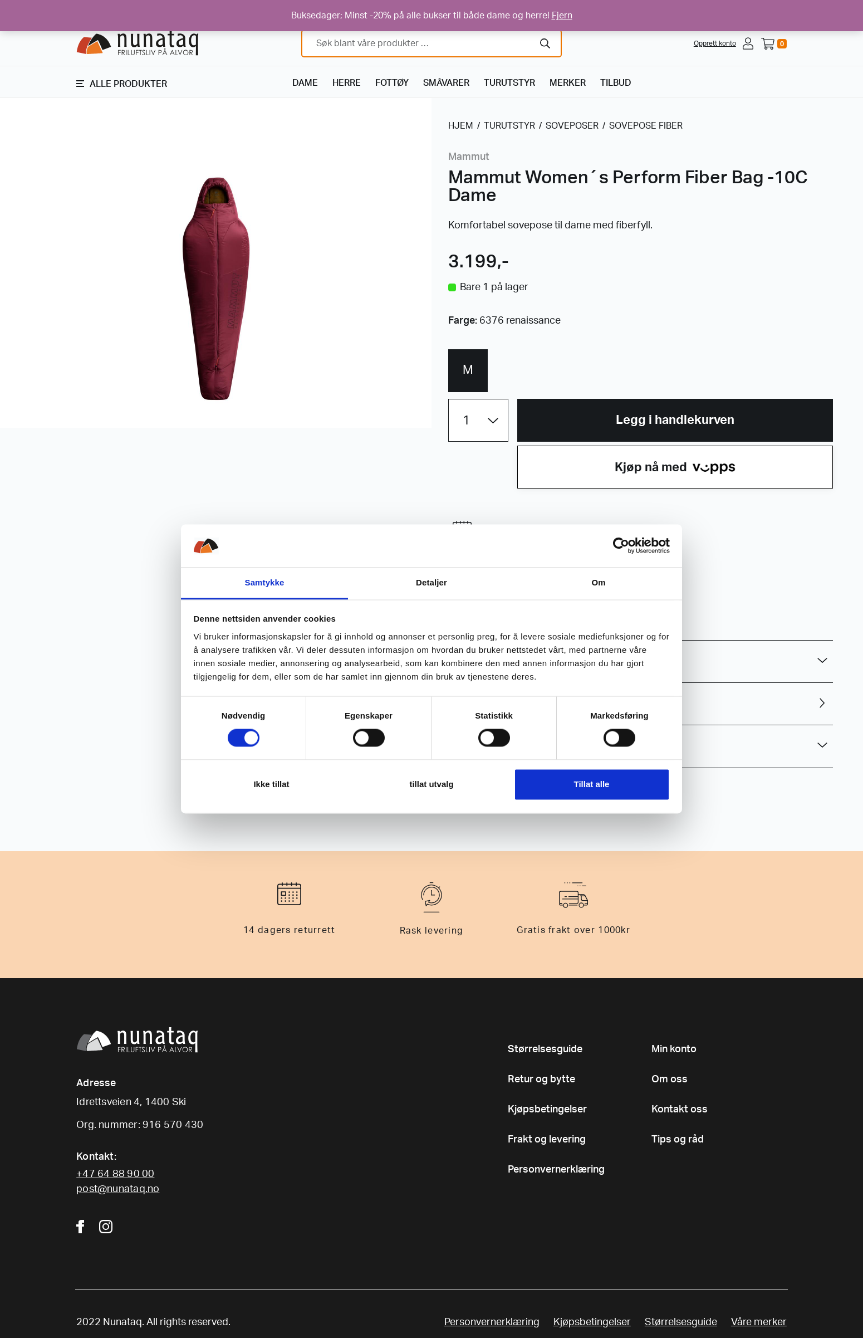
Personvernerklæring (556, 1170)
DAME (305, 83)
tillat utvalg (431, 784)
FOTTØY (392, 83)
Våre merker (759, 1322)
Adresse (96, 1083)
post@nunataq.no (117, 1189)
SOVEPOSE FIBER (646, 125)
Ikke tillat (271, 784)
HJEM (460, 125)
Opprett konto (715, 43)
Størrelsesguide (545, 1049)
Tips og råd (677, 1140)
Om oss (669, 1080)
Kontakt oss (679, 1110)
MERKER (568, 83)
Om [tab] (598, 582)
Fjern (562, 15)
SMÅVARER (446, 83)
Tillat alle (592, 784)
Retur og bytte (541, 1080)
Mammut (468, 157)
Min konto (674, 1049)
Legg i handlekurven (675, 420)
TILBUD (615, 83)
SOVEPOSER (572, 125)
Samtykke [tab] (265, 582)
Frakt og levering (547, 1140)
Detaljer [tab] (431, 582)
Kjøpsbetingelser (547, 1110)
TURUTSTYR (509, 83)
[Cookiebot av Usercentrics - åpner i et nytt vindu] (621, 546)
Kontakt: (96, 1157)
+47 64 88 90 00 (115, 1174)
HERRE (346, 83)
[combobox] (431, 43)
